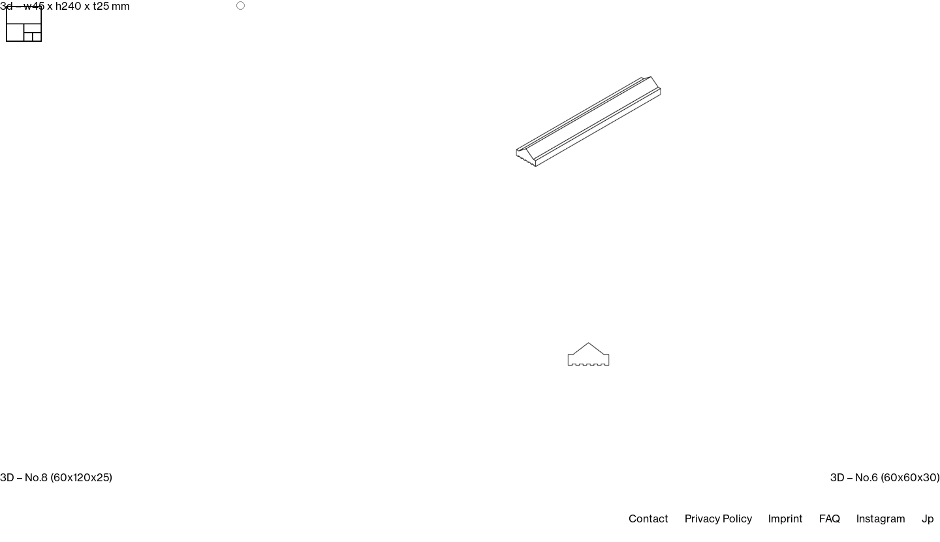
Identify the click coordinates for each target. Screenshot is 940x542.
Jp (928, 518)
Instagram (880, 518)
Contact (648, 518)
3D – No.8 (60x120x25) (56, 477)
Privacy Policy (718, 518)
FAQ (829, 518)
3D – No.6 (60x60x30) (885, 477)
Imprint (785, 518)
